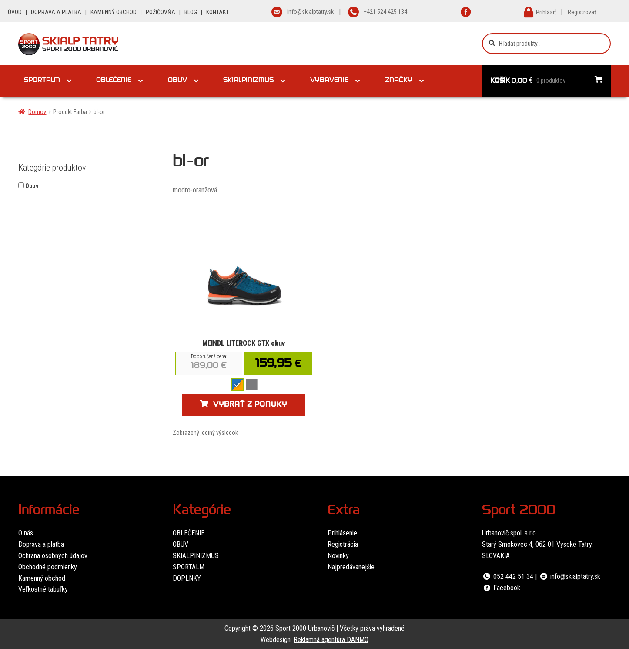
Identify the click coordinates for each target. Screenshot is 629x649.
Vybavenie (329, 80)
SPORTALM (188, 567)
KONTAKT (217, 12)
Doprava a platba (41, 544)
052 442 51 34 (507, 576)
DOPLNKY (187, 578)
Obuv (177, 80)
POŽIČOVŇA (160, 12)
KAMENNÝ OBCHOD (113, 12)
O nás (25, 533)
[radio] (237, 384)
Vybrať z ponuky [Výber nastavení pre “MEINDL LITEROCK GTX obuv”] (250, 405)
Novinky (338, 555)
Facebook (501, 588)
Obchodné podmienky (47, 567)
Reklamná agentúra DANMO (331, 640)
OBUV (180, 544)
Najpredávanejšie (351, 567)
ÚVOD (15, 12)
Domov (37, 111)
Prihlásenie (342, 533)
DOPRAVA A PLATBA (56, 12)
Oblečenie (113, 80)
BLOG (190, 12)
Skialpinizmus (248, 80)
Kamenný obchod (41, 578)
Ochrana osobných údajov (52, 555)
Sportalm (42, 80)
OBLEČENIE (188, 533)
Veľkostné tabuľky (43, 589)
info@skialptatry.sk (569, 576)
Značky (398, 80)
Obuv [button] (32, 185)
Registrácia (343, 544)
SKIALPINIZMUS (196, 555)
